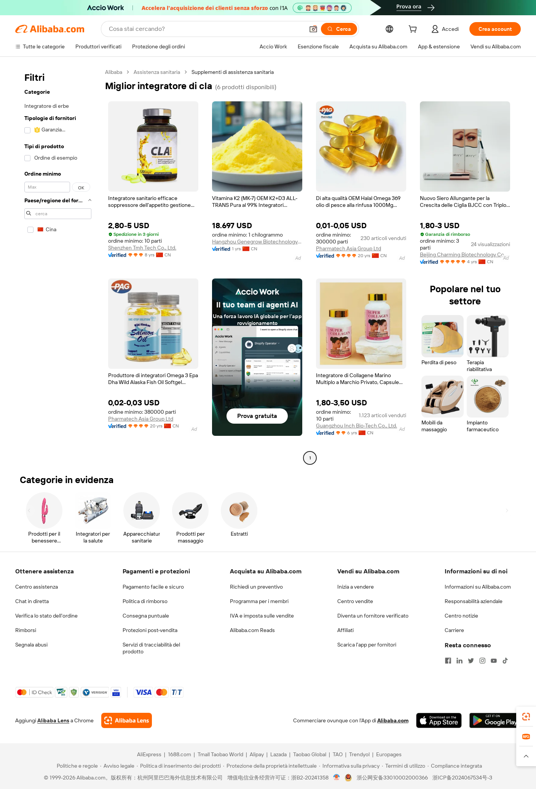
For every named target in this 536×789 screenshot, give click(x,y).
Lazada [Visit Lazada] (278, 754)
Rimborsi (25, 630)
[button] (313, 29)
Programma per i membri (259, 601)
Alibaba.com (392, 720)
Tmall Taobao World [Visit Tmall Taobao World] (220, 754)
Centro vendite (355, 601)
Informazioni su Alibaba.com (478, 587)
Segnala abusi (31, 645)
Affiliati (345, 630)
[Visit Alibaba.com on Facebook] (448, 660)
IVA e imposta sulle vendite (262, 616)
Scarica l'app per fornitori (366, 645)
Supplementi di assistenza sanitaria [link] (232, 72)
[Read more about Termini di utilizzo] (403, 765)
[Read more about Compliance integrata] (455, 765)
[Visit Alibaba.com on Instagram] (482, 660)
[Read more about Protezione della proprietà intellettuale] (270, 765)
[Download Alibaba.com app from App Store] (439, 720)
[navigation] (58, 266)
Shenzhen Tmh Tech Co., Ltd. (142, 248)
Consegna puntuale (146, 616)
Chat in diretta (32, 601)
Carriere (454, 630)
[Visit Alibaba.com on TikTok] (505, 660)
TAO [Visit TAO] (338, 754)
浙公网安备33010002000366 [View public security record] (392, 778)
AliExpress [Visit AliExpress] (149, 754)
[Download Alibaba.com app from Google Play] (495, 720)
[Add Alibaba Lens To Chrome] (126, 720)
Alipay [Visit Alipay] (257, 754)
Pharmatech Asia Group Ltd (348, 248)
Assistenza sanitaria (157, 72)
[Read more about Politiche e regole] (76, 765)
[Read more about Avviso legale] (117, 765)
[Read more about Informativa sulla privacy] (349, 765)
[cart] (414, 30)
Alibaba (113, 72)
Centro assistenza (36, 587)
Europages (389, 754)
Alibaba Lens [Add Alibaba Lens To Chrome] (53, 720)
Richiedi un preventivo (256, 587)
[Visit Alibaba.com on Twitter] (470, 660)
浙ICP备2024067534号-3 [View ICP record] (462, 778)
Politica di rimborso (145, 601)
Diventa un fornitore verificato (372, 616)
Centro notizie (461, 616)
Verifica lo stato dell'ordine (46, 616)
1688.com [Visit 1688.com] (179, 754)
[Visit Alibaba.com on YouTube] (493, 660)
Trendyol (359, 754)
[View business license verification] (336, 777)
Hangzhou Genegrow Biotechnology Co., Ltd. (257, 241)
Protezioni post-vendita (150, 630)
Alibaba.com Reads (252, 630)
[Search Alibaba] (206, 29)
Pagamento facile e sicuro (153, 587)
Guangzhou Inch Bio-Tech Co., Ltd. (356, 426)
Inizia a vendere (355, 587)
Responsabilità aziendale (473, 601)
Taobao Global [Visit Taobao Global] (309, 754)
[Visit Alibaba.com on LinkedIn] (459, 660)
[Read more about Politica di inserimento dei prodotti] (179, 765)
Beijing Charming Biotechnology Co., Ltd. (465, 254)
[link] (526, 717)
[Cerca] (339, 29)
